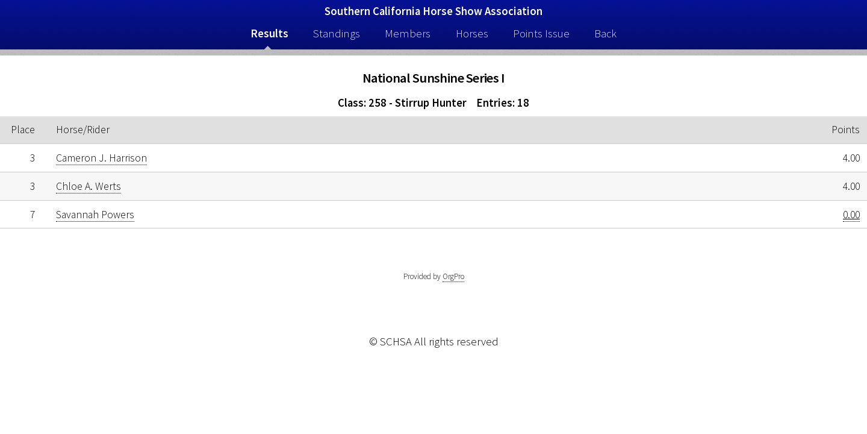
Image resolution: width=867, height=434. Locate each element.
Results (269, 33)
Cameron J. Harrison (101, 158)
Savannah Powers (95, 214)
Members (407, 33)
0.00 (851, 214)
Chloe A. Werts (88, 186)
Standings (336, 33)
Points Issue (541, 33)
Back (605, 33)
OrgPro (453, 276)
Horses (472, 33)
